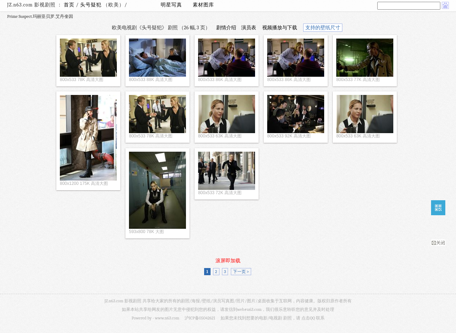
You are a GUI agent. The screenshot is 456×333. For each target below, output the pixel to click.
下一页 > (241, 271)
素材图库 (203, 5)
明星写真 (171, 5)
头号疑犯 (91, 5)
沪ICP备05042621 (200, 318)
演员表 (248, 28)
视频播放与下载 (279, 28)
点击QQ (308, 318)
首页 (69, 5)
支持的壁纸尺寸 (322, 28)
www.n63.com (167, 318)
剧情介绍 (226, 28)
